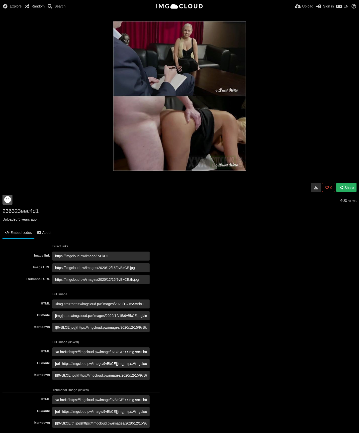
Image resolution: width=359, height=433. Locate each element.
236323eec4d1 (20, 211)
